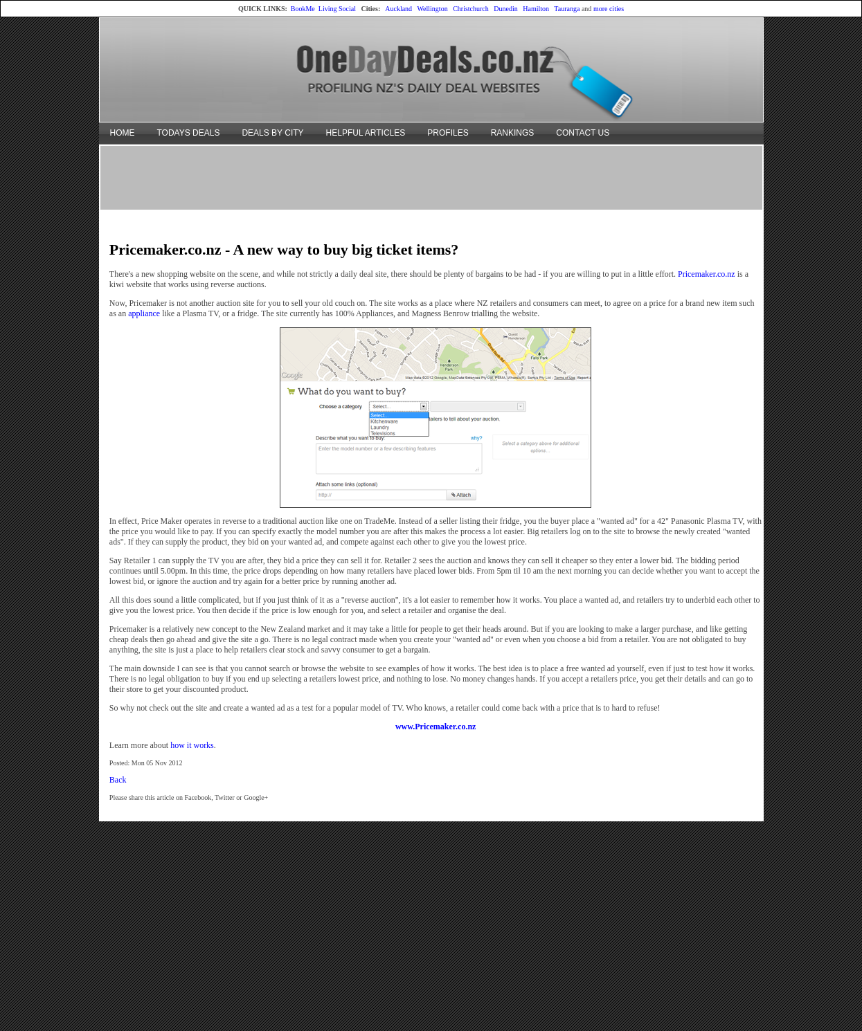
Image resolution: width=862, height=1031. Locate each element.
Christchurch (471, 8)
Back (118, 780)
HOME (122, 133)
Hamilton (536, 8)
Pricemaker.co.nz (706, 274)
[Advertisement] (431, 177)
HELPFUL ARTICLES (366, 133)
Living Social (337, 8)
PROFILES (447, 133)
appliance (144, 313)
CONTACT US (582, 133)
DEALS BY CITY (272, 133)
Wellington (432, 8)
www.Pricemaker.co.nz (435, 726)
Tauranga (567, 8)
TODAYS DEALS (188, 133)
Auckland (398, 8)
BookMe (303, 8)
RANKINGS (513, 133)
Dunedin (505, 8)
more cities (608, 8)
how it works (192, 745)
